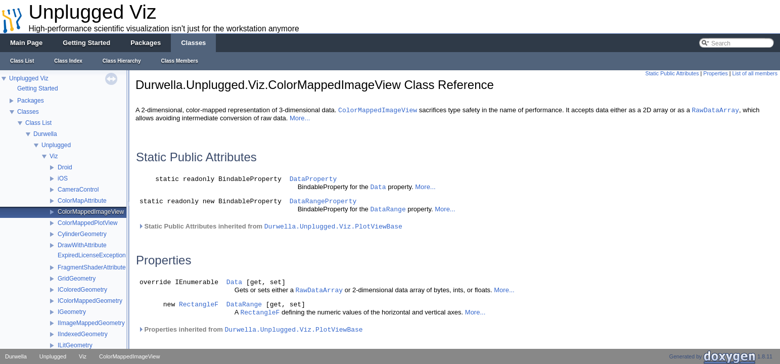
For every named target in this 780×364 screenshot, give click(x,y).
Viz (54, 156)
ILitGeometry (75, 345)
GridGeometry (77, 278)
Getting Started (37, 88)
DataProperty (313, 179)
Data (378, 187)
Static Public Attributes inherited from (270, 226)
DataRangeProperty (323, 201)
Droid (65, 167)
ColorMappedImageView (91, 211)
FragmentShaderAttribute (92, 267)
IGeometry (72, 311)
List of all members (754, 73)
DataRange (387, 209)
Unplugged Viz (29, 78)
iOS (63, 178)
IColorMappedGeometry (90, 300)
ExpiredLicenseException (92, 255)
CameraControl (78, 189)
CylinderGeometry (82, 234)
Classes (28, 111)
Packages (30, 100)
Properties (715, 73)
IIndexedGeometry (83, 334)
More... (300, 118)
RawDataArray (715, 110)
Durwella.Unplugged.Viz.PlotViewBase (333, 227)
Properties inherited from (250, 333)
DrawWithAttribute (82, 245)
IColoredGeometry (82, 289)
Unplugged (56, 145)
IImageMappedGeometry (91, 323)
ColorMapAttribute (82, 200)
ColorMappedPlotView (88, 222)
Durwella (45, 134)
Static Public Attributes (672, 73)
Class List (38, 122)
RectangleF (198, 306)
